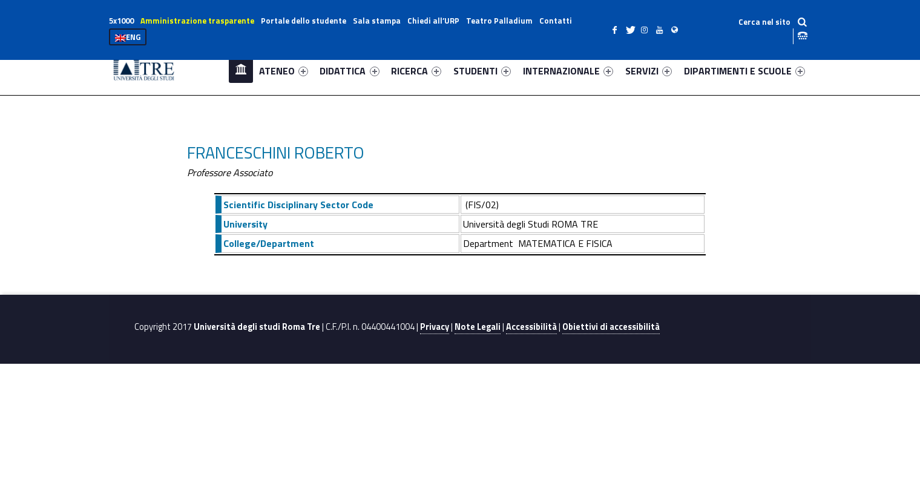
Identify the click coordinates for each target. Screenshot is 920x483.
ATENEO (283, 71)
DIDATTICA (349, 71)
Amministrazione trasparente (197, 21)
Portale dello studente (303, 21)
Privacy (434, 327)
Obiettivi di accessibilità (611, 327)
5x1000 (121, 21)
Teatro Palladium (499, 21)
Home (241, 70)
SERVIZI (648, 71)
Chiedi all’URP (433, 21)
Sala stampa (377, 21)
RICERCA (416, 71)
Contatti (555, 21)
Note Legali (478, 327)
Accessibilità (531, 327)
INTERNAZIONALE (568, 71)
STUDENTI (482, 71)
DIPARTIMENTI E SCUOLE (744, 71)
